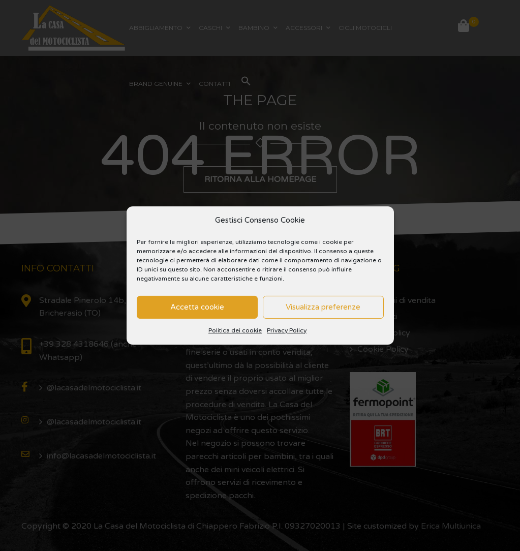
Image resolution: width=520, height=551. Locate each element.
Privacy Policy (287, 330)
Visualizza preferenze (323, 307)
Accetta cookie (197, 307)
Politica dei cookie (235, 330)
